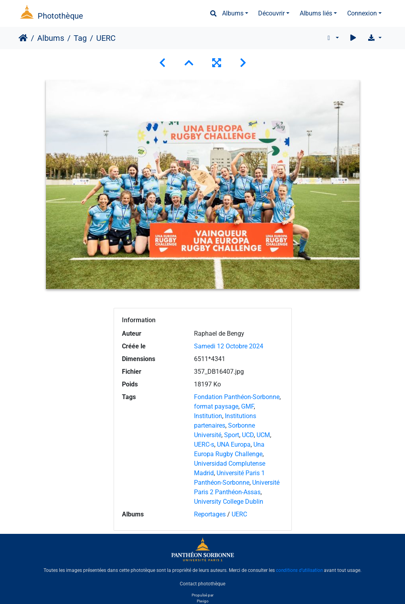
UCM (263, 435)
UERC (239, 514)
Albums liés (316, 13)
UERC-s (204, 444)
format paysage (216, 406)
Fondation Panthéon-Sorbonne (237, 397)
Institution (208, 416)
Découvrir (271, 13)
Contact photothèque (202, 584)
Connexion (362, 13)
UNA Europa (234, 444)
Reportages (210, 514)
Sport (231, 435)
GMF (247, 406)
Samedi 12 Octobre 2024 (228, 346)
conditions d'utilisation (299, 570)
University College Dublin (228, 501)
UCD (248, 435)
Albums (232, 13)
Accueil (23, 38)
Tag (80, 38)
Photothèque (60, 16)
